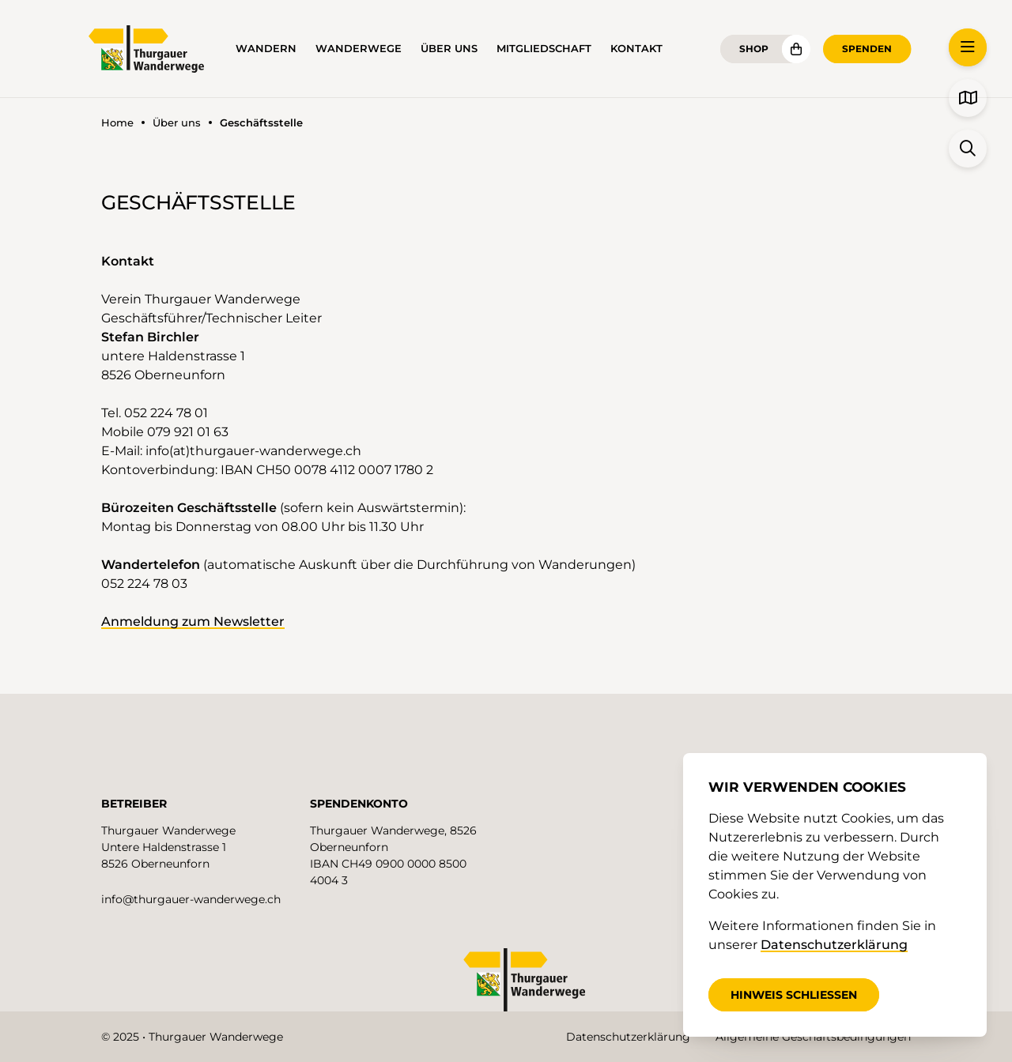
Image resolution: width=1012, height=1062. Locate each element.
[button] (968, 47)
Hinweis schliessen (794, 995)
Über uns (449, 49)
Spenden (867, 49)
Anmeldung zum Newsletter (193, 621)
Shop (753, 49)
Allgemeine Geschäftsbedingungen (813, 1037)
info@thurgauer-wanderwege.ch (191, 899)
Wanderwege (358, 49)
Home (117, 123)
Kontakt (636, 49)
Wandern (266, 49)
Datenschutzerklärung (628, 1037)
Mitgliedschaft (544, 49)
